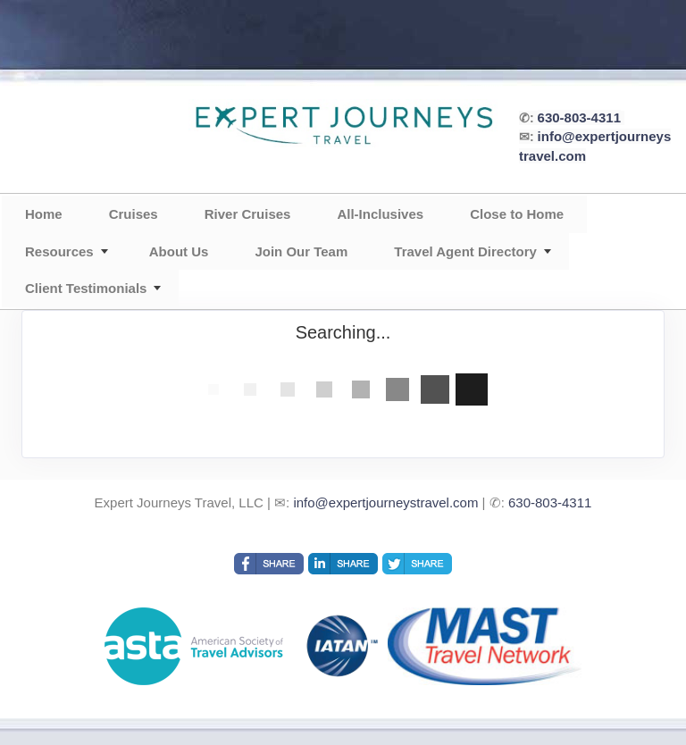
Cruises (133, 214)
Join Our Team (301, 251)
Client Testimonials (85, 288)
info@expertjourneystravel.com (385, 502)
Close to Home (517, 214)
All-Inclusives (380, 214)
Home (44, 214)
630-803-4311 (579, 117)
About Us (179, 251)
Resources (59, 251)
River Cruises (248, 214)
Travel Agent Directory (465, 251)
